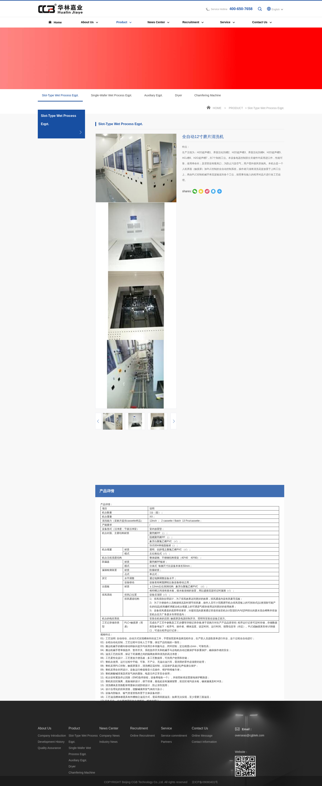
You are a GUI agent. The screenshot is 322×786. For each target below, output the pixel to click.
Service (166, 755)
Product (236, 108)
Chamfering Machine (207, 95)
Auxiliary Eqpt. (153, 95)
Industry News (108, 769)
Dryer (178, 95)
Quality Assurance (49, 775)
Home (217, 108)
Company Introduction (52, 762)
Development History (51, 769)
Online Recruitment (142, 762)
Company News (109, 762)
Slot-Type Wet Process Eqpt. (60, 97)
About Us (44, 755)
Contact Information (204, 769)
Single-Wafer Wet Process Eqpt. (111, 95)
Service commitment (174, 762)
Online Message (202, 762)
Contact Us (200, 755)
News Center (108, 755)
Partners (166, 769)
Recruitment (139, 755)
